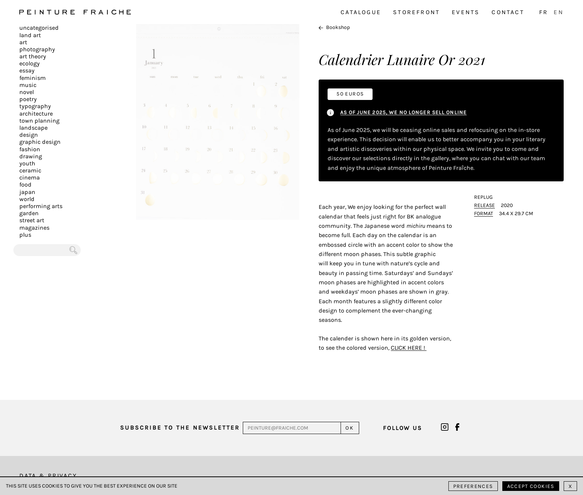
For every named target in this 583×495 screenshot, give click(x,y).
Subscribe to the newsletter (180, 427)
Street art (31, 220)
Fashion (29, 149)
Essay (27, 70)
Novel (26, 92)
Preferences (473, 486)
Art (23, 42)
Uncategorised (39, 27)
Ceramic (30, 170)
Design (28, 134)
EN (558, 12)
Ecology (29, 63)
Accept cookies (530, 486)
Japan (27, 191)
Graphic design (40, 141)
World (27, 199)
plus (25, 234)
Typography (35, 106)
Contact (508, 12)
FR (543, 12)
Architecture (36, 113)
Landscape (33, 127)
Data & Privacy (48, 475)
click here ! (408, 347)
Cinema (29, 177)
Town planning (39, 120)
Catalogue (361, 12)
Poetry (28, 99)
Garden (29, 213)
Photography (37, 49)
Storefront (416, 12)
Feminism (32, 77)
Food (25, 184)
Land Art (30, 35)
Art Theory (32, 56)
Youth (27, 163)
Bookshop (334, 27)
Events (466, 12)
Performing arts (40, 206)
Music (27, 84)
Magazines (34, 227)
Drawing (30, 156)
